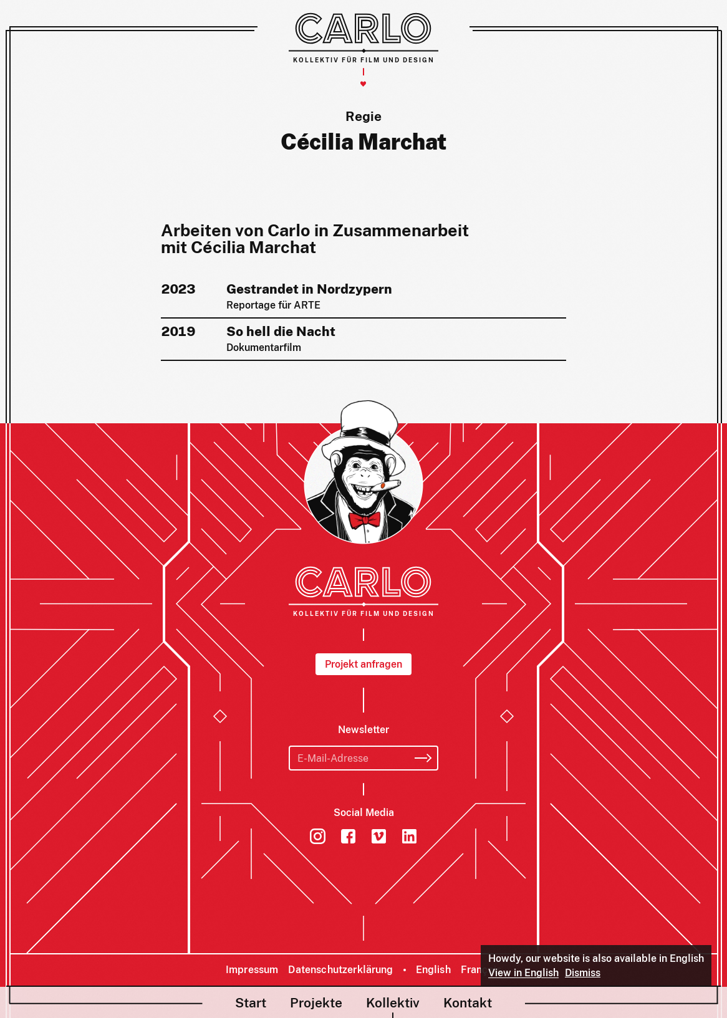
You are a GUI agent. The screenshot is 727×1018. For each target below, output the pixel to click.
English (433, 970)
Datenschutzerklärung (340, 970)
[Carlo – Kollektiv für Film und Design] (363, 37)
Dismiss (582, 973)
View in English (523, 973)
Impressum (252, 970)
